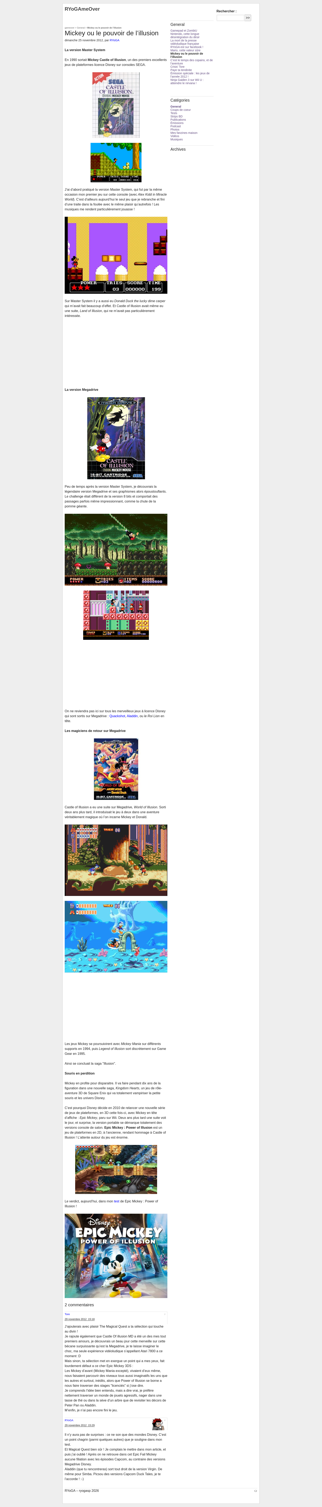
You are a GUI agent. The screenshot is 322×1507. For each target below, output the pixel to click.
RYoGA (114, 40)
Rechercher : (226, 11)
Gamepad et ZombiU (183, 30)
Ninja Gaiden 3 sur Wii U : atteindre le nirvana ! (187, 81)
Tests (173, 113)
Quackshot (117, 716)
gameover (69, 27)
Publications (178, 119)
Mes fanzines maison (184, 132)
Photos (174, 129)
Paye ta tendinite (181, 70)
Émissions (177, 123)
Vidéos (174, 136)
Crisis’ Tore (177, 66)
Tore (67, 1314)
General (81, 27)
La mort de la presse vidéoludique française (184, 42)
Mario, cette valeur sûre (185, 50)
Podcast (175, 126)
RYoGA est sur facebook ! (186, 47)
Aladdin (132, 716)
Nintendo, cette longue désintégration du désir (185, 35)
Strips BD (176, 116)
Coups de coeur (180, 109)
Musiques (176, 139)
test (116, 1201)
